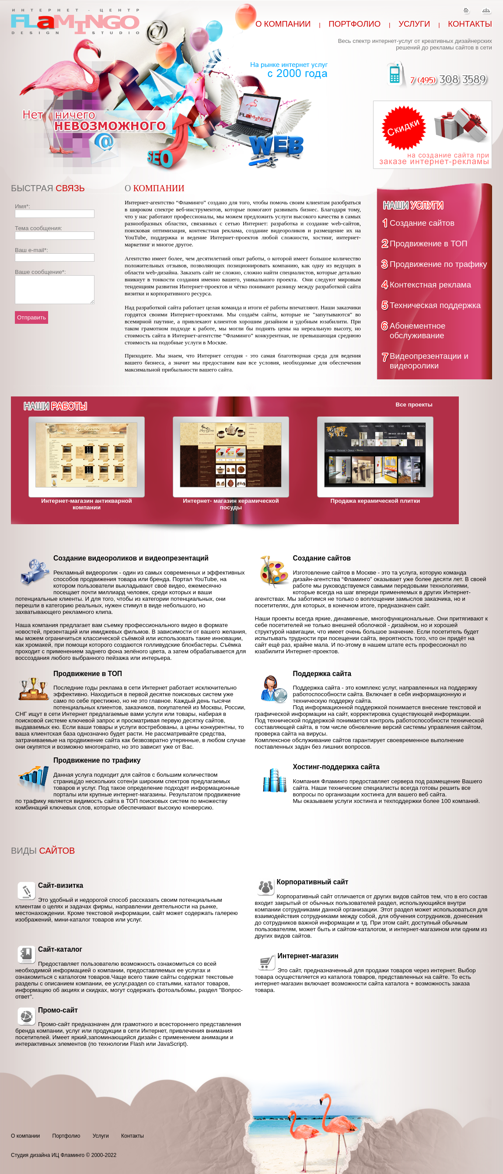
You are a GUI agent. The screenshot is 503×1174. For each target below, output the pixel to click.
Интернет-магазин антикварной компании (86, 504)
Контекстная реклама (430, 284)
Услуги (414, 23)
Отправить (31, 322)
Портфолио (354, 23)
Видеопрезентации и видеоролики (429, 360)
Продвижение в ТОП (429, 243)
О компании (283, 23)
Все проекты (414, 404)
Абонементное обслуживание (417, 330)
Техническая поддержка (435, 305)
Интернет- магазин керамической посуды (231, 504)
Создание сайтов (422, 223)
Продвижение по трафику (438, 264)
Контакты (470, 23)
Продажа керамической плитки (375, 501)
